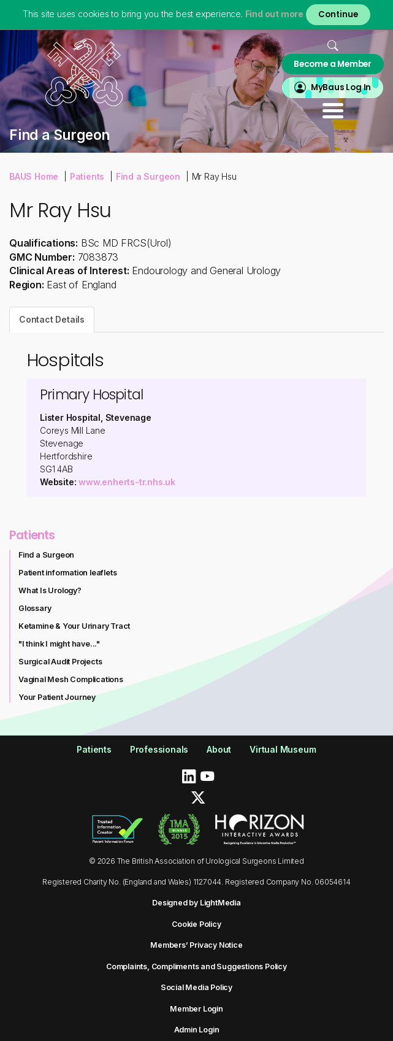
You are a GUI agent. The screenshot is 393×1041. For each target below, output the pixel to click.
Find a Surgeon (148, 176)
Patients (87, 176)
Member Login (196, 1008)
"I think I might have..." (59, 643)
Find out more (274, 14)
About (219, 749)
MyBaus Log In (341, 87)
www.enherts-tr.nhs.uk (126, 482)
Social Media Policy (196, 987)
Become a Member (333, 64)
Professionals (159, 749)
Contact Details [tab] (52, 319)
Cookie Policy (196, 924)
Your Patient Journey (57, 697)
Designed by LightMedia (196, 902)
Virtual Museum (283, 749)
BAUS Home (33, 176)
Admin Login (196, 1029)
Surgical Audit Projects (60, 661)
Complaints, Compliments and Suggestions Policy (196, 966)
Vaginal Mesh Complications (70, 679)
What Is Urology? (50, 590)
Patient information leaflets (67, 572)
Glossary (34, 608)
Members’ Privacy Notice (196, 945)
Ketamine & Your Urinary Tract (74, 626)
